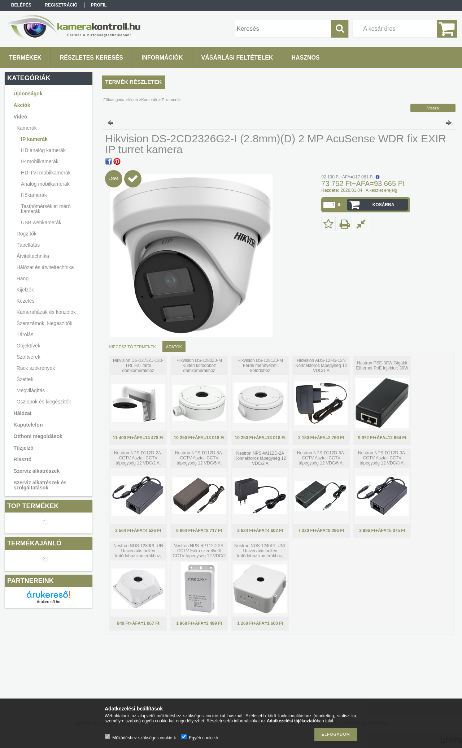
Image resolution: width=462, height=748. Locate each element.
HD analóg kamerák (43, 150)
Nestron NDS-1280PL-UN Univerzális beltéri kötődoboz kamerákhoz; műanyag (138, 553)
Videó (133, 100)
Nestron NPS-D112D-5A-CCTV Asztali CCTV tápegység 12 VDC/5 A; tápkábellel (199, 460)
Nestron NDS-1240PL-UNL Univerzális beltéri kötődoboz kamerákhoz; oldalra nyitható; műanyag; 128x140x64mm (260, 555)
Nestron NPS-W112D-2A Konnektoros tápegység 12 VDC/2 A (260, 458)
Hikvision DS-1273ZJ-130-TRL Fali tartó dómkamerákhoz (138, 365)
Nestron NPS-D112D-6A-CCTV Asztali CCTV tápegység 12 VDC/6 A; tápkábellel (321, 460)
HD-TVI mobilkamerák (46, 173)
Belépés (21, 5)
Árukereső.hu (48, 602)
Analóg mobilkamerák (45, 184)
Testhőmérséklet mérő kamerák (46, 208)
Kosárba (383, 204)
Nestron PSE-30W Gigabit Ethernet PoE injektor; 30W (382, 365)
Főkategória (114, 100)
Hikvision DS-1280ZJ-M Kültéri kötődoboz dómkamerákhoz (199, 365)
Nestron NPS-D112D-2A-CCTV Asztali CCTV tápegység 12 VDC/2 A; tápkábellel (138, 460)
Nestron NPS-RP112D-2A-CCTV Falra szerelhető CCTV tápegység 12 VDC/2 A (199, 553)
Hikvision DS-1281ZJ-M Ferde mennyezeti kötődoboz (260, 365)
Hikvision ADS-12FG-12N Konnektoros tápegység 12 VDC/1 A (321, 365)
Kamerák (149, 100)
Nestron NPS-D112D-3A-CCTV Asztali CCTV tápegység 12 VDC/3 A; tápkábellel (382, 460)
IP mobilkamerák (39, 161)
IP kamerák (34, 139)
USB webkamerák (41, 222)
